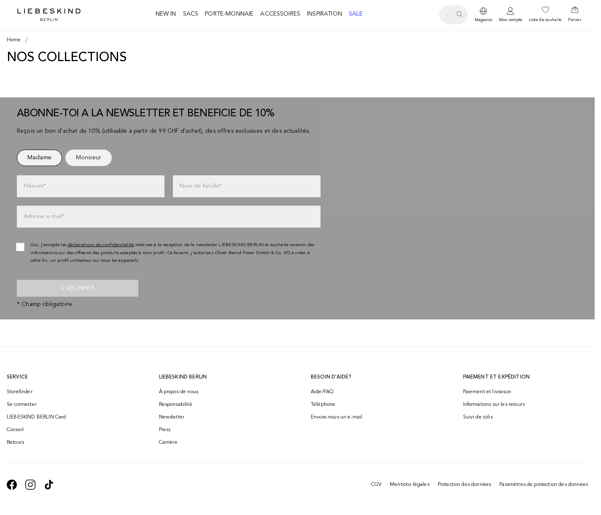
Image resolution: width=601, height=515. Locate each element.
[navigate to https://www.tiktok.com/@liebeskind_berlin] (49, 485)
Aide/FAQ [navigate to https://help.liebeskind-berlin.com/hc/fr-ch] (322, 391)
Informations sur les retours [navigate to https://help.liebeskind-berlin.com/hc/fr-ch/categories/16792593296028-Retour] (494, 404)
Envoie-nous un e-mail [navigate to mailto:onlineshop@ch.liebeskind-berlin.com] (336, 417)
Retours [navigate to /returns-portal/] (15, 442)
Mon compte (510, 20)
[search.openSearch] (453, 14)
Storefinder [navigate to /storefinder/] (19, 391)
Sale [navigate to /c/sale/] (356, 14)
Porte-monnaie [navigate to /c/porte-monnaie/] (229, 14)
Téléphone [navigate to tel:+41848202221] (323, 404)
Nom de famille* (200, 186)
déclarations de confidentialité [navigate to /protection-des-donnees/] (100, 245)
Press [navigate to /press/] (165, 429)
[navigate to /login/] (510, 15)
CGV (376, 484)
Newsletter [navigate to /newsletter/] (172, 417)
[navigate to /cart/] (574, 14)
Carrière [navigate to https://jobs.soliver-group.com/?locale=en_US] (168, 442)
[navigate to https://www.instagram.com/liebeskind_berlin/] (30, 485)
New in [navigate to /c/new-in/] (166, 14)
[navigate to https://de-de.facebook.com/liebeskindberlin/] (12, 485)
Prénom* (35, 186)
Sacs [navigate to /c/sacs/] (191, 14)
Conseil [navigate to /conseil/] (15, 429)
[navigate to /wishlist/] (545, 14)
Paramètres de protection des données (543, 484)
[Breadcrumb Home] (14, 40)
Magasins (483, 20)
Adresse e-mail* (44, 216)
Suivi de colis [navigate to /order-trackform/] (478, 417)
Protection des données (464, 484)
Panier (574, 20)
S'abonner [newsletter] (77, 288)
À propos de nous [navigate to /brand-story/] (179, 391)
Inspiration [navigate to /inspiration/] (324, 14)
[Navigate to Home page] (49, 14)
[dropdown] (483, 14)
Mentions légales (409, 484)
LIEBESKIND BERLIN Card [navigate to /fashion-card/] (36, 417)
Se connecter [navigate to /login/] (22, 404)
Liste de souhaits (545, 20)
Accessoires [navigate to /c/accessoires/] (280, 14)
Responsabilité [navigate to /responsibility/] (175, 404)
